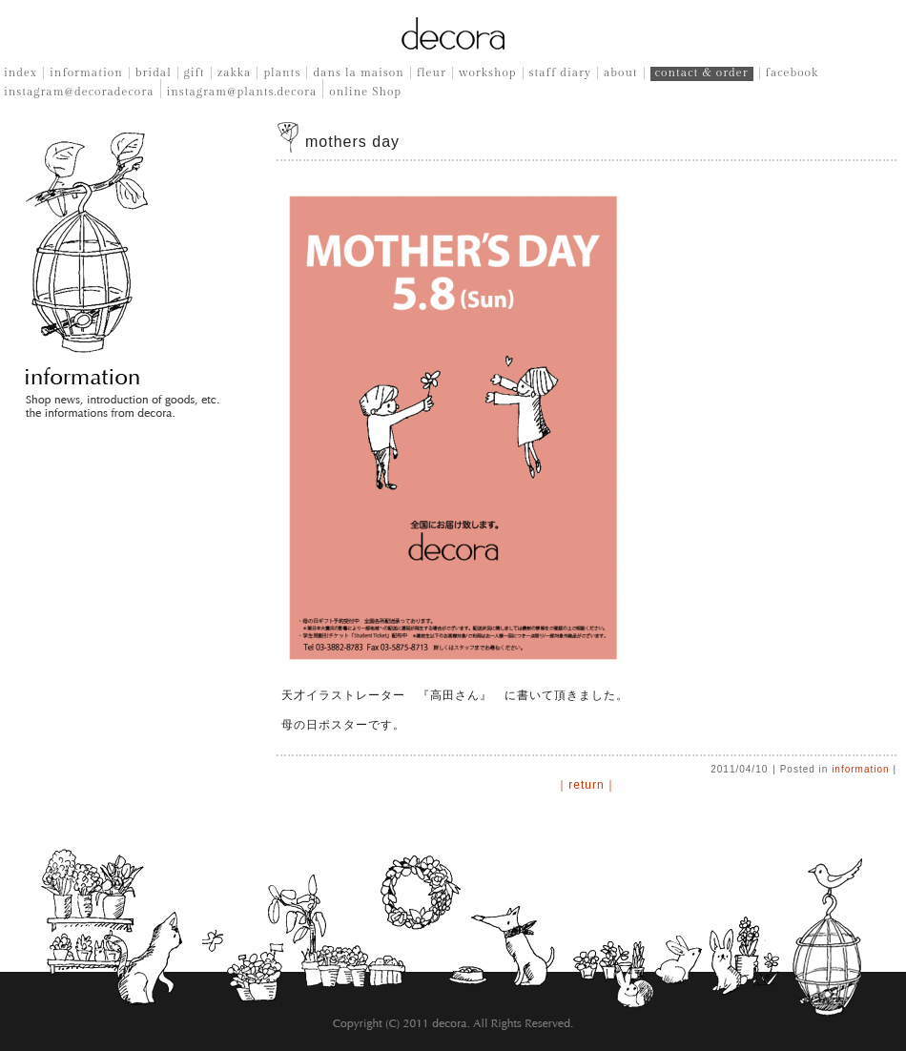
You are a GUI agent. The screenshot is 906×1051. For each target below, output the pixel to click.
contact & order (702, 72)
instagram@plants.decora (242, 91)
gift (194, 72)
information (86, 72)
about (621, 72)
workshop (488, 72)
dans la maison (358, 72)
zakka (234, 72)
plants (281, 72)
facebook (792, 72)
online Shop (365, 91)
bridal (153, 72)
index (20, 72)
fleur (431, 72)
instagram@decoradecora (79, 91)
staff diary (560, 72)
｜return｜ (586, 785)
